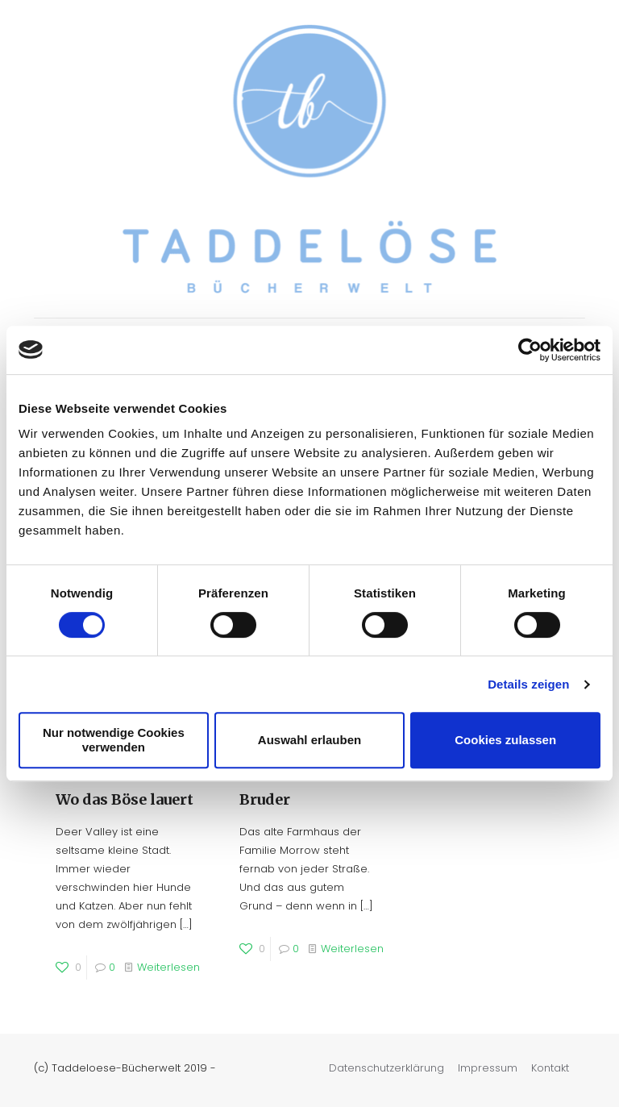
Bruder (264, 799)
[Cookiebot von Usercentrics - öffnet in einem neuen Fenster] (529, 350)
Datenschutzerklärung (386, 1068)
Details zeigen (528, 684)
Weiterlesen (168, 967)
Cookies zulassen (505, 740)
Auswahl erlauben (309, 740)
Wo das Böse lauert (124, 799)
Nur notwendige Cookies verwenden (114, 740)
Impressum (487, 1068)
